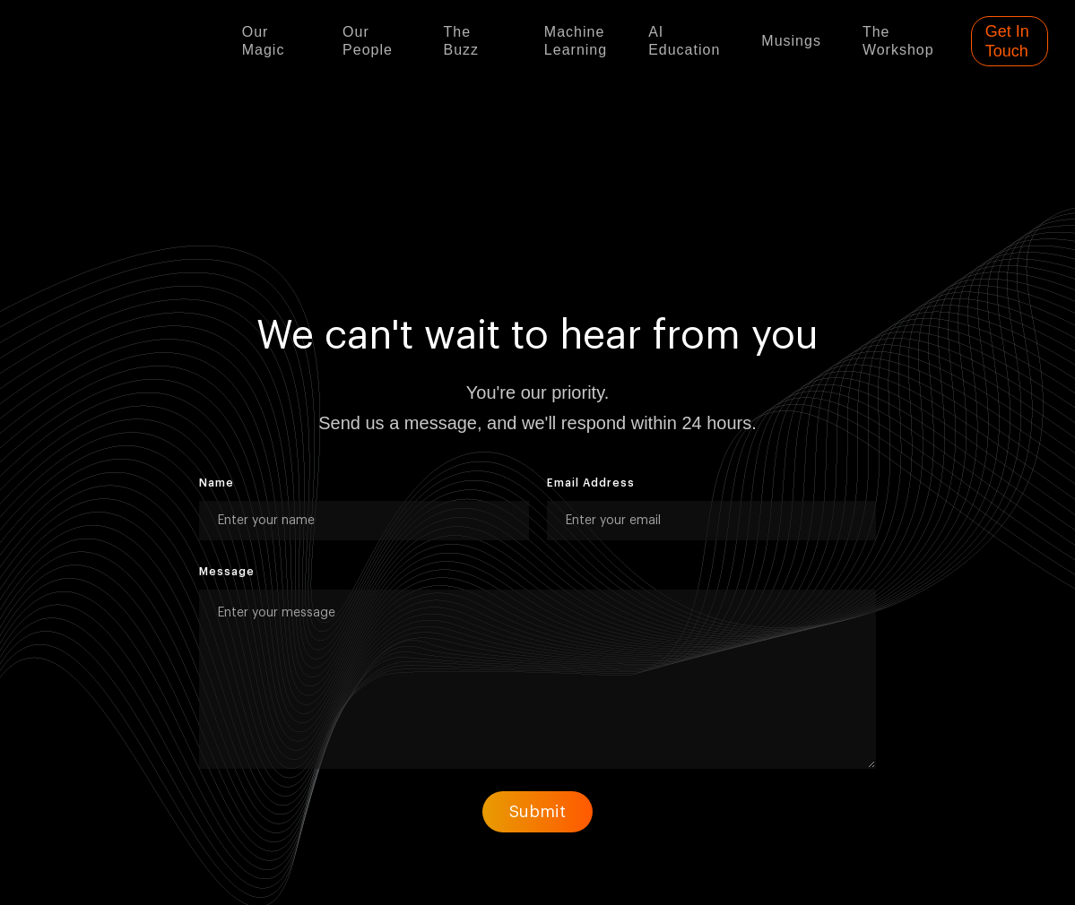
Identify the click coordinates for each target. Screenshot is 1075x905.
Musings (791, 40)
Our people (367, 40)
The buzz (461, 40)
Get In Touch (1007, 41)
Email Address (591, 483)
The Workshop (898, 40)
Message (227, 571)
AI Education (684, 40)
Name (216, 483)
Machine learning (575, 40)
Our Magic (263, 40)
